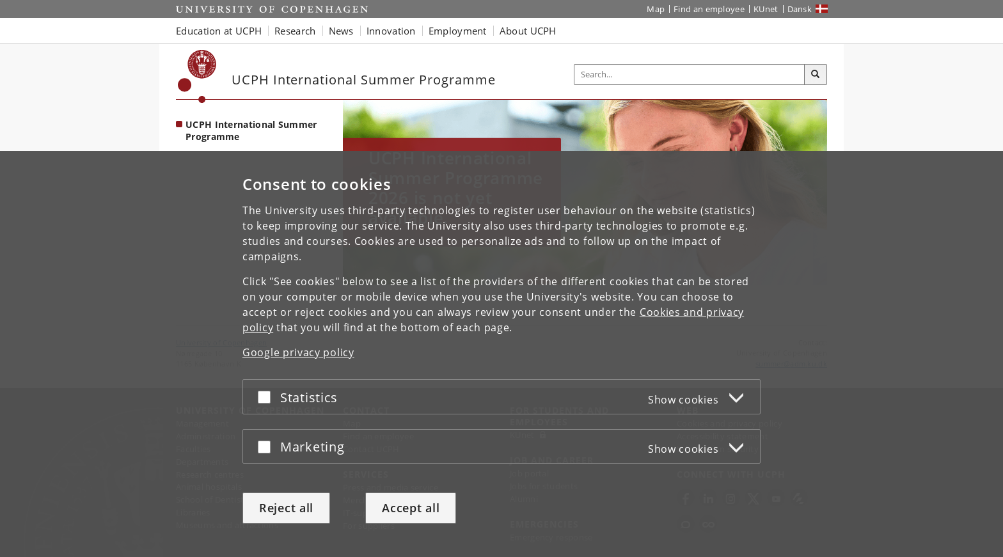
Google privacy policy (298, 352)
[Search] (815, 75)
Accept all (410, 507)
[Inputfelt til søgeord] (689, 74)
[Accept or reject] (267, 396)
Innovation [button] (391, 30)
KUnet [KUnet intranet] (766, 9)
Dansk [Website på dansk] (799, 9)
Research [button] (294, 30)
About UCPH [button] (528, 30)
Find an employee (709, 9)
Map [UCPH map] (656, 9)
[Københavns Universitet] (197, 76)
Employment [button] (458, 30)
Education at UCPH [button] (219, 30)
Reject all (286, 507)
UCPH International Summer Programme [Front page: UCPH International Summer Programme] (251, 130)
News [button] (341, 30)
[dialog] (501, 354)
